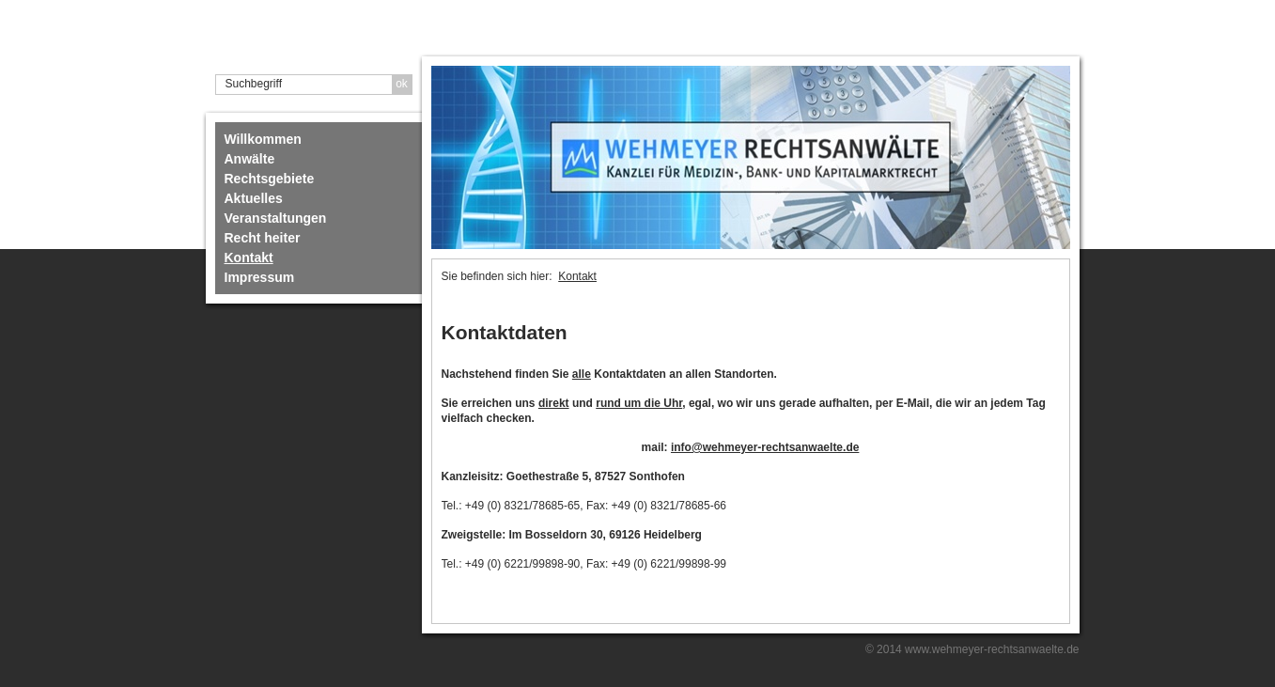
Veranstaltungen (276, 218)
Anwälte (250, 158)
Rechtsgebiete (270, 178)
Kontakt (249, 257)
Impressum (260, 277)
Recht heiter (263, 237)
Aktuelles (254, 198)
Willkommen (263, 139)
